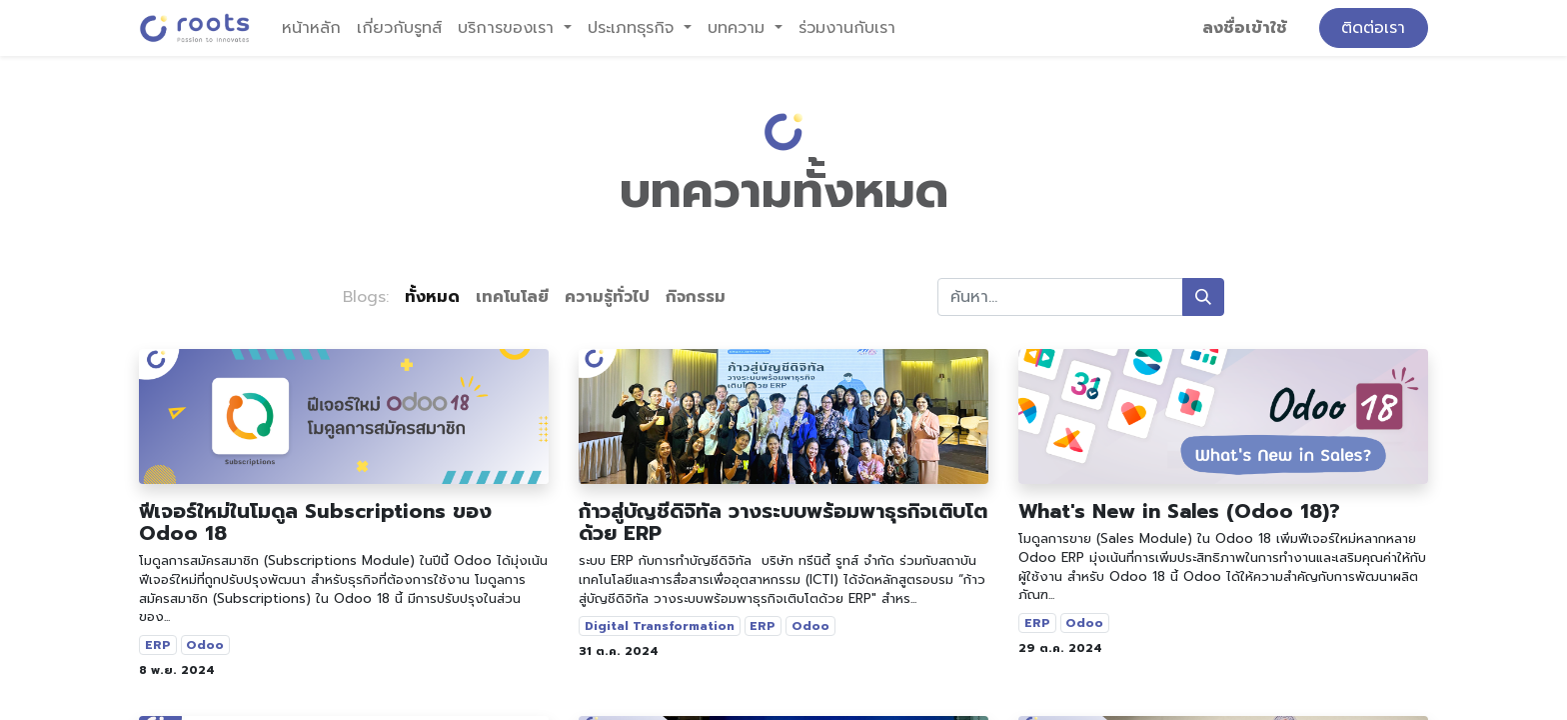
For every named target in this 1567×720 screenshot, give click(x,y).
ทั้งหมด (432, 297)
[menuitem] (311, 28)
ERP (158, 645)
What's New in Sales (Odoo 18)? (1179, 511)
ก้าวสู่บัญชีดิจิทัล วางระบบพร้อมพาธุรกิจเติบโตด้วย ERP (783, 522)
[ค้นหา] (1203, 297)
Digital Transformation (660, 626)
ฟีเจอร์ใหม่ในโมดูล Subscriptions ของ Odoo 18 (315, 522)
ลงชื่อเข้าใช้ (1244, 28)
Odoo (205, 645)
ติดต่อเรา (1373, 28)
